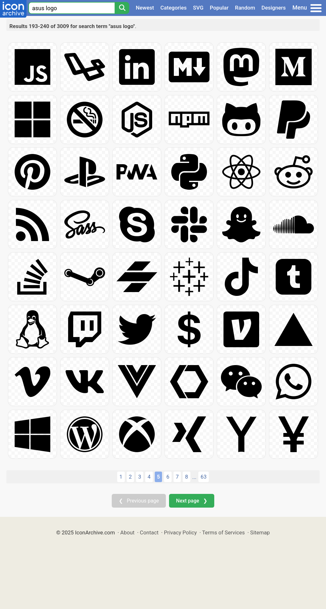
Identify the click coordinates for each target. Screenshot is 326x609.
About (127, 532)
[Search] (122, 8)
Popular (219, 7)
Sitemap (260, 532)
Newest (145, 7)
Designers (273, 7)
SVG (198, 7)
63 (204, 476)
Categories (173, 7)
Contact (149, 532)
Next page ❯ (191, 501)
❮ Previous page (139, 501)
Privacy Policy (180, 532)
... (194, 477)
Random (245, 7)
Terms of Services (223, 532)
